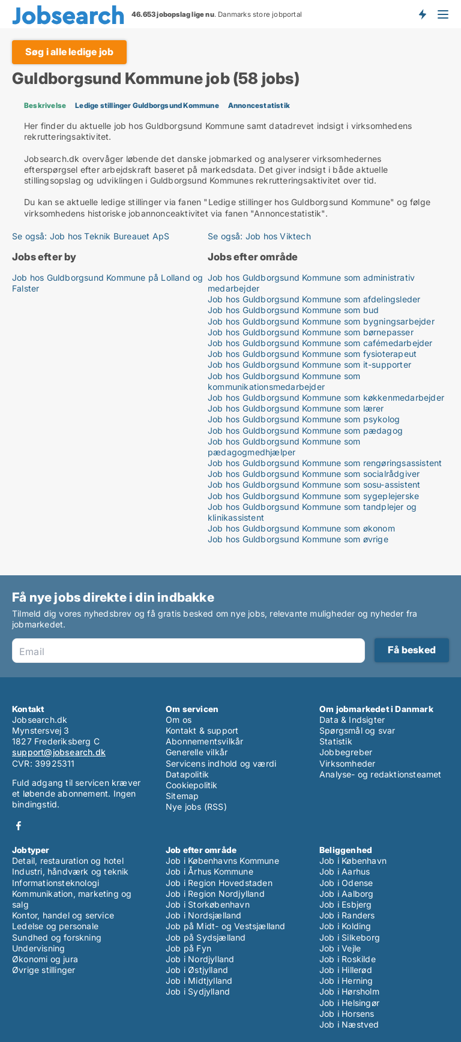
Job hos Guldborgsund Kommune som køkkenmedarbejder (326, 397)
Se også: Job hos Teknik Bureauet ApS (90, 236)
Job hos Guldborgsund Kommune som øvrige (298, 539)
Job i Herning (346, 980)
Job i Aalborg (346, 893)
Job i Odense (346, 883)
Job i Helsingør (349, 1003)
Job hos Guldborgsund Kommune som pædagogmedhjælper (284, 446)
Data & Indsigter (352, 719)
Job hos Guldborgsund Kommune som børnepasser (311, 332)
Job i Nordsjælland (204, 915)
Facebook (18, 825)
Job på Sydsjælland (206, 937)
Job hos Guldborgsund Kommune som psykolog (304, 419)
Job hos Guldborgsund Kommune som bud (293, 310)
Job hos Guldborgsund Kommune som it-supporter (309, 364)
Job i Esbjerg (345, 904)
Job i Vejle (340, 948)
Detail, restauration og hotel (68, 860)
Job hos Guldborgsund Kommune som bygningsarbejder (321, 321)
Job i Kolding (345, 926)
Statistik (335, 741)
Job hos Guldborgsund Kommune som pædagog (305, 430)
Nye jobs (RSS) (196, 806)
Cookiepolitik (192, 785)
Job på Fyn (188, 948)
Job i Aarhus (344, 871)
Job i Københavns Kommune (222, 860)
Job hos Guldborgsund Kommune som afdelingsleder (314, 299)
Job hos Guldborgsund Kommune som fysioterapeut (312, 354)
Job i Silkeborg (349, 937)
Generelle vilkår (196, 752)
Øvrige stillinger (43, 970)
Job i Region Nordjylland (215, 893)
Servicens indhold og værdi (221, 763)
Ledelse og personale (55, 926)
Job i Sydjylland (198, 991)
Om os (178, 719)
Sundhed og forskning (56, 937)
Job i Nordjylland (200, 959)
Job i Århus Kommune (209, 871)
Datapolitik (187, 774)
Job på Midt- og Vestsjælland (226, 926)
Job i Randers (347, 915)
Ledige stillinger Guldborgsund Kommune (147, 105)
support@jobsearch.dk (59, 752)
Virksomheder (347, 763)
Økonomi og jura (45, 959)
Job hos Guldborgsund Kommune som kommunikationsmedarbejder (284, 381)
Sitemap (182, 796)
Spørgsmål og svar (357, 730)
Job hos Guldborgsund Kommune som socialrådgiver (314, 474)
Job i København (353, 860)
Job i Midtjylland (199, 980)
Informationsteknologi (55, 883)
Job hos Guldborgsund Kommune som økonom (301, 528)
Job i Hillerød (345, 970)
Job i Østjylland (197, 970)
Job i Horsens (347, 1013)
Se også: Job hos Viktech (259, 236)
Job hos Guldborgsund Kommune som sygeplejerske (313, 496)
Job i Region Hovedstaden (219, 883)
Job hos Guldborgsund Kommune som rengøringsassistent (325, 463)
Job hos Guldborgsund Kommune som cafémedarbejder (320, 343)
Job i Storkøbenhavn (208, 904)
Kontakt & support (202, 730)
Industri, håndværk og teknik (70, 871)
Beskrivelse (45, 105)
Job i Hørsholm (349, 991)
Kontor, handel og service (63, 915)
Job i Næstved (349, 1024)
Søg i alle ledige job (69, 52)
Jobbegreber (345, 752)
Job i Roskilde (347, 959)
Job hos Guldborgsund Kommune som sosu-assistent (314, 484)
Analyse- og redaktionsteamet (380, 774)
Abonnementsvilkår (204, 741)
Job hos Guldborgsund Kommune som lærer (296, 408)
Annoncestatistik (259, 105)
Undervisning (38, 948)
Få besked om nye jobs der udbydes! (422, 13)
